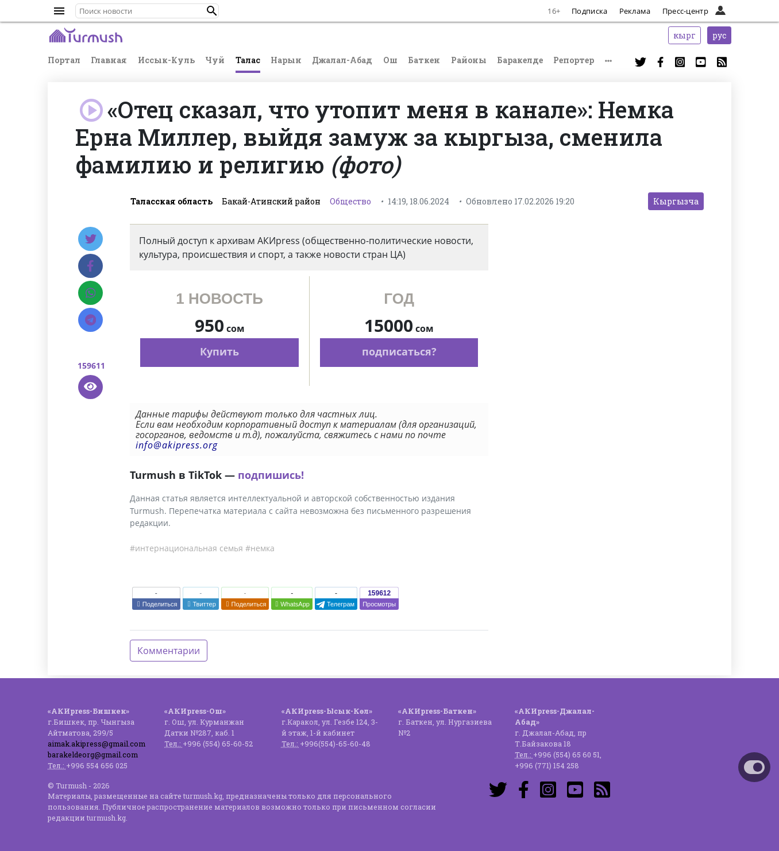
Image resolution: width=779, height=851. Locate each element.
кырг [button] (684, 35)
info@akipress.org (177, 445)
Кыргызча (676, 201)
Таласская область (171, 201)
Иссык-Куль (166, 60)
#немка (260, 548)
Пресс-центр (685, 11)
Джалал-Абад (342, 60)
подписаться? (399, 351)
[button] (212, 11)
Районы (469, 60)
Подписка (589, 11)
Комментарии (168, 650)
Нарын (286, 60)
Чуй (215, 60)
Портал (64, 60)
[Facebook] (90, 266)
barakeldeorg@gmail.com (93, 754)
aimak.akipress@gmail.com (96, 743)
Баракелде (520, 60)
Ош (390, 60)
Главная (109, 60)
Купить (219, 351)
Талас (248, 60)
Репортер (573, 60)
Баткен (424, 60)
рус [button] (719, 35)
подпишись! (271, 475)
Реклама (635, 11)
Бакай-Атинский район (271, 201)
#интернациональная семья (186, 548)
